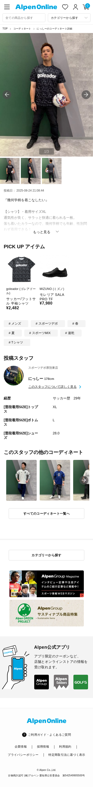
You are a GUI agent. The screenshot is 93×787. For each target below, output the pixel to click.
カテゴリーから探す (46, 555)
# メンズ (15, 323)
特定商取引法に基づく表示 (66, 755)
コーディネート (22, 28)
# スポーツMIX (40, 333)
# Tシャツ (16, 342)
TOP (5, 28)
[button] (86, 94)
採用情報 (43, 746)
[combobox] (23, 17)
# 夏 (12, 333)
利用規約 (65, 746)
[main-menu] (6, 6)
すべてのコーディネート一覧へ (46, 513)
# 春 (75, 323)
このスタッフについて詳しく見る (52, 387)
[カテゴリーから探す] (69, 17)
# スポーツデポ (47, 323)
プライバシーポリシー (23, 755)
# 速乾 (69, 333)
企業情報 (21, 746)
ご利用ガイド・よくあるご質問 (49, 734)
